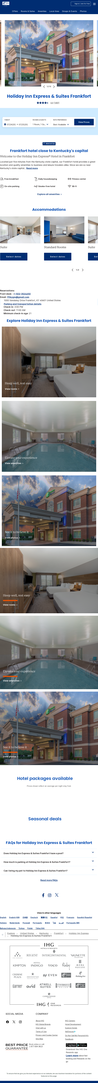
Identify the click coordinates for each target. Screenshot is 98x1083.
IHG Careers (70, 1021)
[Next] (53, 86)
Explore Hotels (71, 1028)
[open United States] (27, 933)
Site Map (39, 1039)
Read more (32, 168)
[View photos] (12, 538)
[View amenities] (13, 463)
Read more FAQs (49, 880)
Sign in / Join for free (81, 4)
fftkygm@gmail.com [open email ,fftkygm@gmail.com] (18, 297)
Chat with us (41, 1028)
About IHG (40, 1021)
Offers (15, 11)
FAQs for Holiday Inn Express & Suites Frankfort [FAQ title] (49, 842)
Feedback (69, 1039)
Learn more (72, 1055)
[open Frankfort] (58, 933)
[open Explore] (11, 933)
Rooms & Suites (28, 11)
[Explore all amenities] (49, 194)
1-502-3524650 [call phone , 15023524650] (22, 294)
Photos (83, 11)
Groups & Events (69, 11)
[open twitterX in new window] (55, 895)
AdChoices (70, 1032)
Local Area (54, 11)
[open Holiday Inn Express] (78, 933)
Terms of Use (41, 1032)
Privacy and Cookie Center (47, 1035)
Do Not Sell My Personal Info (76, 1035)
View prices (84, 122)
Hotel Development (73, 1024)
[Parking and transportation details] (22, 304)
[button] (94, 4)
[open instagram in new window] (48, 895)
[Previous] (44, 86)
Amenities (42, 11)
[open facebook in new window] (42, 895)
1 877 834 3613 (36, 1046)
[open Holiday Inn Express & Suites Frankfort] (30, 936)
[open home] (3, 934)
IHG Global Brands (43, 1024)
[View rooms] (11, 389)
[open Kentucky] (44, 933)
